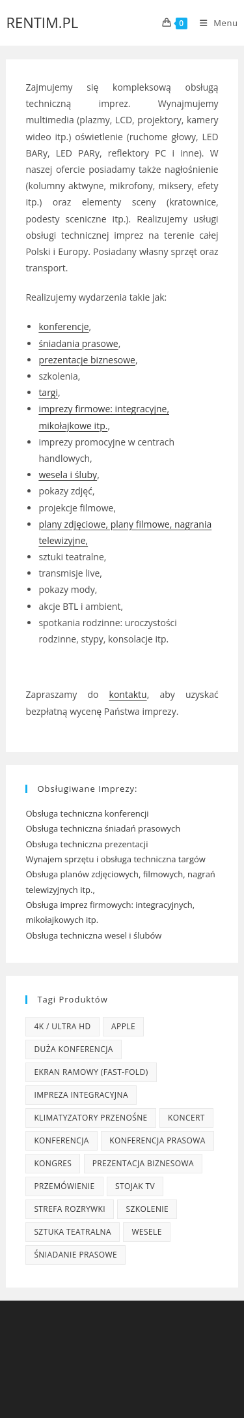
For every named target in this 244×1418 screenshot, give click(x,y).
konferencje (63, 326)
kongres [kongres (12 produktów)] (53, 1163)
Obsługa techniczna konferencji (86, 813)
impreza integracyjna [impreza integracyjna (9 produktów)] (81, 1094)
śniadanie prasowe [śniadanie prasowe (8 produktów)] (75, 1254)
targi (48, 392)
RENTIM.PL (42, 22)
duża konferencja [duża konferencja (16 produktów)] (73, 1049)
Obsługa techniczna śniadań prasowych (102, 828)
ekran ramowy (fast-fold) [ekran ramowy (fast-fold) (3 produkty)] (91, 1072)
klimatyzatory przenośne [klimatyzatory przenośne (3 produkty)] (90, 1117)
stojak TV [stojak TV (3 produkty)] (135, 1186)
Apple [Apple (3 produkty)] (123, 1026)
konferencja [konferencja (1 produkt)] (61, 1140)
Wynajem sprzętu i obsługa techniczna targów (115, 859)
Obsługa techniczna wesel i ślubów (93, 935)
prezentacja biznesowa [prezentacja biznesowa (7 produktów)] (143, 1163)
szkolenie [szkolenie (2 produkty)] (147, 1208)
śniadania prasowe (78, 343)
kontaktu (128, 694)
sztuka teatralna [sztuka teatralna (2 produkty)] (72, 1231)
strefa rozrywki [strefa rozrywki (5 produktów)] (69, 1208)
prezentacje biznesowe (86, 360)
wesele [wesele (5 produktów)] (146, 1231)
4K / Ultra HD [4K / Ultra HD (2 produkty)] (62, 1026)
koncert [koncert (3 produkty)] (186, 1117)
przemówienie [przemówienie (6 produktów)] (64, 1186)
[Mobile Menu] (214, 23)
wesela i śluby (67, 474)
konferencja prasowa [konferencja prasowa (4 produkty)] (157, 1140)
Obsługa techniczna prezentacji (86, 844)
